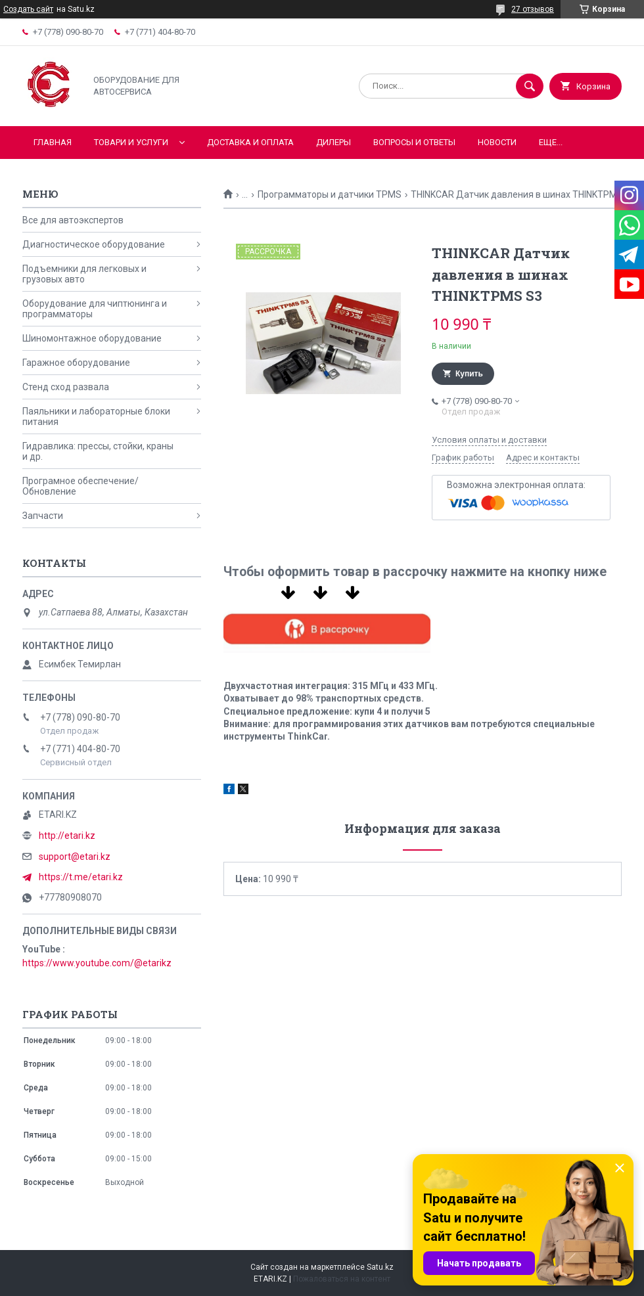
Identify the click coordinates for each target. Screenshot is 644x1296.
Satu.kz (380, 1267)
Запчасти (42, 515)
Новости (497, 142)
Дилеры (333, 142)
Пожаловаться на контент (341, 1279)
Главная (53, 142)
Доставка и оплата (250, 142)
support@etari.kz (74, 856)
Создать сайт (28, 9)
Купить (469, 373)
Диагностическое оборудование (93, 244)
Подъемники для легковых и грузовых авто (84, 273)
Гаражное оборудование (76, 362)
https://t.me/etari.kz (81, 877)
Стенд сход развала (65, 387)
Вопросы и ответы (414, 142)
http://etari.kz (67, 835)
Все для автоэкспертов (73, 220)
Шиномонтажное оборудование (92, 338)
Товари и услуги (131, 142)
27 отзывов (532, 9)
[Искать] (529, 86)
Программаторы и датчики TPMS (330, 194)
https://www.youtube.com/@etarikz (97, 963)
